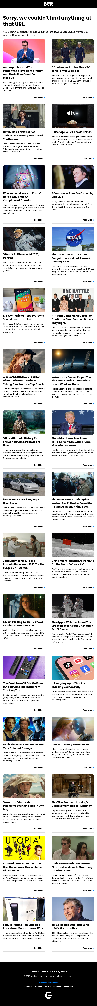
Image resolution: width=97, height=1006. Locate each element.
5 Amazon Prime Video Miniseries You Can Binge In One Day (23, 806)
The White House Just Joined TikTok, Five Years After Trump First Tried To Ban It (71, 442)
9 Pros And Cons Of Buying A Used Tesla (21, 501)
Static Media (36, 976)
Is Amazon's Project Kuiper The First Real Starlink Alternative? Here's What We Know (71, 380)
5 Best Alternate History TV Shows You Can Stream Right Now (21, 442)
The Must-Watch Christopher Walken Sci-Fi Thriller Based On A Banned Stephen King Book (72, 503)
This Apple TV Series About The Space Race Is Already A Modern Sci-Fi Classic (72, 625)
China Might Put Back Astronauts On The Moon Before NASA (73, 562)
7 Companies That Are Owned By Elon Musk (72, 195)
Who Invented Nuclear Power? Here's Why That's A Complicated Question (22, 197)
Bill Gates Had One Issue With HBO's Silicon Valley (70, 926)
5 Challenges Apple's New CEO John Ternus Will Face (71, 69)
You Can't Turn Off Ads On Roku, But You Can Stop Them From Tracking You (23, 687)
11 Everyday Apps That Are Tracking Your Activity (68, 685)
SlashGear (68, 986)
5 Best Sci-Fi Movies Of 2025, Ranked (21, 256)
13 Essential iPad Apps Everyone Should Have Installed (23, 317)
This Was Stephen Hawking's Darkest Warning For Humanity (72, 804)
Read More (38, 97)
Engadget (28, 986)
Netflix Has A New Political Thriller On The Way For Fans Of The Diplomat (23, 135)
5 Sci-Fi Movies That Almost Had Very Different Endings (24, 746)
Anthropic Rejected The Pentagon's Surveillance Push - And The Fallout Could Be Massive (23, 72)
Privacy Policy (59, 971)
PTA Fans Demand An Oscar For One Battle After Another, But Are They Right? (72, 319)
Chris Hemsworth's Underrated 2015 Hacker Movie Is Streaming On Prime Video (72, 867)
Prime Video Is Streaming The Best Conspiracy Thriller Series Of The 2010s (22, 867)
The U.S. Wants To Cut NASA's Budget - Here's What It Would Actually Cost (71, 258)
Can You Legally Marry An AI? (70, 744)
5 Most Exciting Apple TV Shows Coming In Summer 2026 (23, 623)
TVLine (48, 986)
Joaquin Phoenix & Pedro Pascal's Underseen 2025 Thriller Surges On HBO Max (23, 564)
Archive (44, 971)
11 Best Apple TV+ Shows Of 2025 (72, 132)
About (33, 971)
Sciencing (57, 986)
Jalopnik (38, 986)
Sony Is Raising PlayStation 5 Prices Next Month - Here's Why (23, 926)
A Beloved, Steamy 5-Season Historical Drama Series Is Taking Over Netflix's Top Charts (23, 380)
